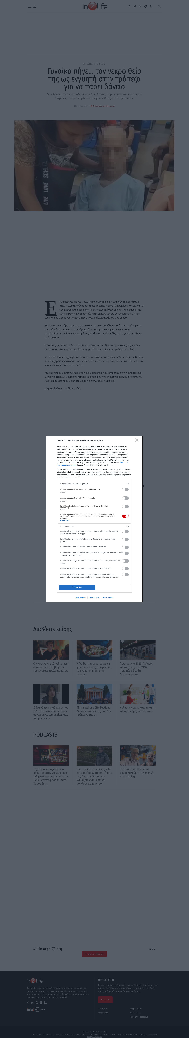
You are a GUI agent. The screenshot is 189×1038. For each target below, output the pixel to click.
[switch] (125, 489)
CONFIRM (77, 587)
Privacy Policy (108, 597)
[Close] (137, 440)
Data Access (94, 597)
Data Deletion (80, 597)
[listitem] (94, 484)
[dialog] (94, 519)
